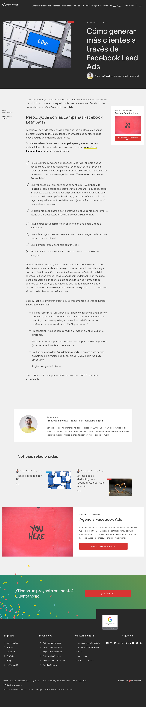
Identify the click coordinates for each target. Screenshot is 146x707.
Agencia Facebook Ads (127, 113)
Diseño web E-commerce (54, 660)
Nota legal (39, 690)
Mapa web (70, 690)
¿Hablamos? (130, 5)
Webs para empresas (52, 643)
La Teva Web (12, 643)
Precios (10, 647)
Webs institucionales (52, 656)
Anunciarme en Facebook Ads (128, 138)
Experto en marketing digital (87, 420)
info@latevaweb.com (12, 685)
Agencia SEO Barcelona (88, 647)
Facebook (5, 118)
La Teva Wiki (12, 665)
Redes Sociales (7, 112)
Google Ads (83, 656)
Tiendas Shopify (50, 665)
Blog (9, 660)
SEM (80, 652)
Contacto (104, 6)
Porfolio (86, 6)
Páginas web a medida (52, 652)
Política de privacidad (10, 690)
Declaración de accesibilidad (54, 690)
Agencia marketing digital (89, 643)
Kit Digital (95, 6)
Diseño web (8, 681)
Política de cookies (26, 690)
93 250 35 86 (115, 6)
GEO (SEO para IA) (86, 660)
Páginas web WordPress (53, 647)
